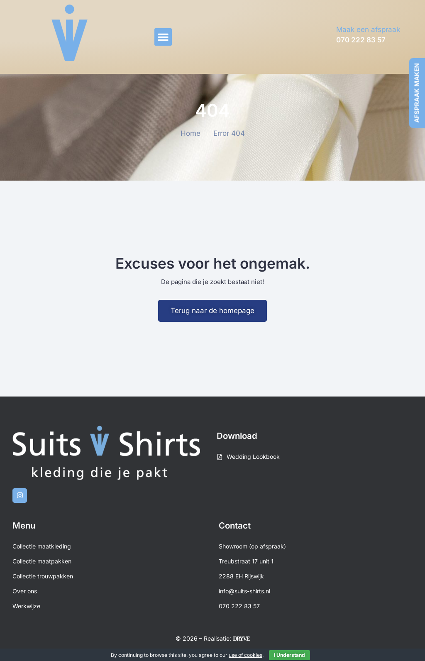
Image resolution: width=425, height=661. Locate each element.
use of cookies (245, 655)
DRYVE (241, 639)
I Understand (289, 655)
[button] (163, 37)
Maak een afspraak (368, 29)
